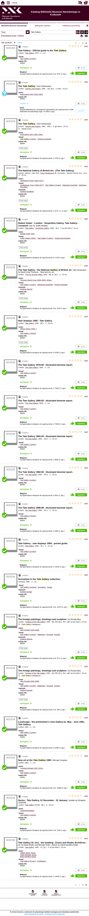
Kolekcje (21, 36)
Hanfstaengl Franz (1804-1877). (32, 181)
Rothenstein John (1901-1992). (31, 94)
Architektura (41, 861)
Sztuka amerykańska (62, 238)
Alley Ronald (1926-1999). (30, 630)
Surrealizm (42, 587)
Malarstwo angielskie (45, 285)
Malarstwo (41, 634)
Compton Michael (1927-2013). (31, 768)
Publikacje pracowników (71, 26)
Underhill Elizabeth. (27, 811)
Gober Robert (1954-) (28, 238)
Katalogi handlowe (27, 191)
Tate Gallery (29, 53)
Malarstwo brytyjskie (70, 185)
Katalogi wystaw (26, 592)
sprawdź (81, 111)
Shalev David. (28, 853)
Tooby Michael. (28, 855)
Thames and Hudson (33, 89)
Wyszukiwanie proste (9, 36)
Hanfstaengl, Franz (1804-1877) (32, 185)
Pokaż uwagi (23, 148)
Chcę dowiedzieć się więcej (34, 914)
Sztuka (49, 587)
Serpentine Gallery (42, 228)
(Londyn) (28, 139)
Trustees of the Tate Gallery (35, 622)
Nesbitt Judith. (27, 234)
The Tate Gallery (31, 439)
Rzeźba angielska (61, 285)
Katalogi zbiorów (26, 289)
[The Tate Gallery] (31, 367)
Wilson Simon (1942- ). (28, 329)
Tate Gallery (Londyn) (28, 59)
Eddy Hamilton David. (28, 857)
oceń (86, 46)
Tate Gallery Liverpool (28, 587)
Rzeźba (57, 634)
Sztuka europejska (44, 139)
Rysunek (49, 634)
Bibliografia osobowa (42, 26)
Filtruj (19, 43)
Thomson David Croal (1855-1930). (36, 280)
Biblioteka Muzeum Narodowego (14, 26)
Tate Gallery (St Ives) (28, 861)
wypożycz (81, 73)
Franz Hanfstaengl (47, 173)
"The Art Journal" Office (33, 275)
